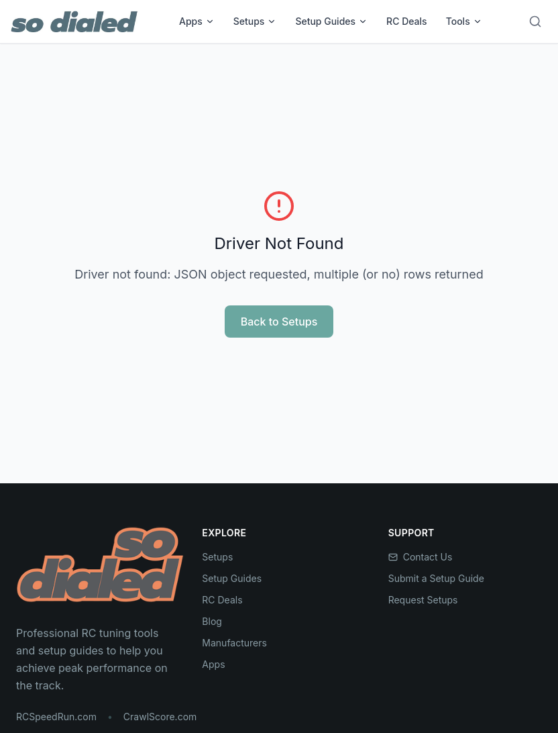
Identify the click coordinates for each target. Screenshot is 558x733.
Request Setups (423, 599)
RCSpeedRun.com (56, 716)
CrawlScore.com (160, 716)
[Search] (535, 21)
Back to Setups (279, 321)
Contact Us (420, 557)
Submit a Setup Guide (436, 578)
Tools (464, 21)
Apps (197, 21)
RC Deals (406, 21)
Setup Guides (331, 21)
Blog (212, 621)
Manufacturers (234, 642)
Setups (255, 21)
